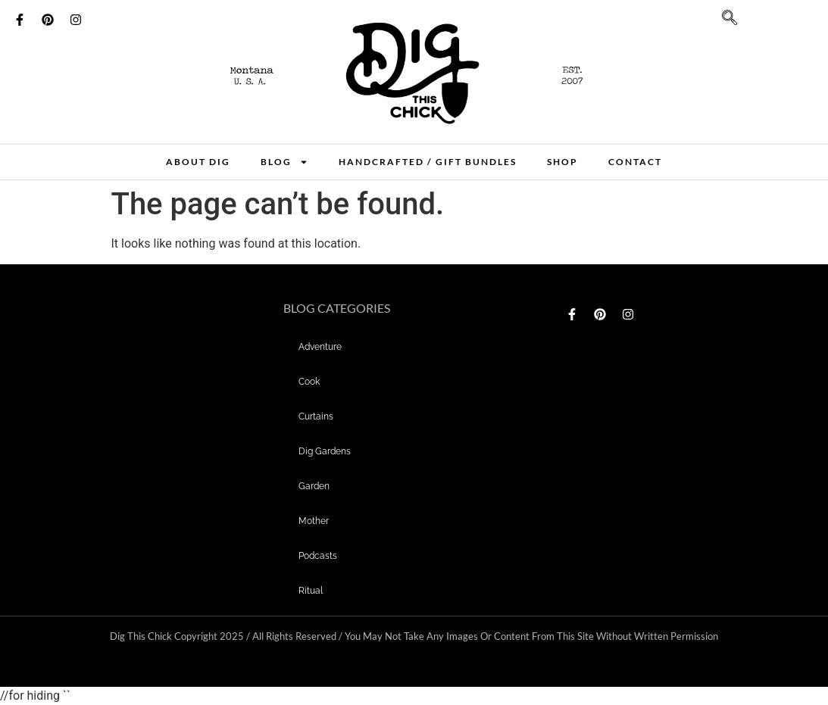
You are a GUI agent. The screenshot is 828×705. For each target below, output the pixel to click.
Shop (562, 161)
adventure (320, 347)
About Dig (198, 161)
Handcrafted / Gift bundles (428, 161)
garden (314, 486)
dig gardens (324, 451)
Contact (635, 161)
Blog (284, 162)
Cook (309, 381)
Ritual (310, 590)
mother (313, 521)
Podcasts (317, 556)
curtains (315, 416)
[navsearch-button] (722, 23)
